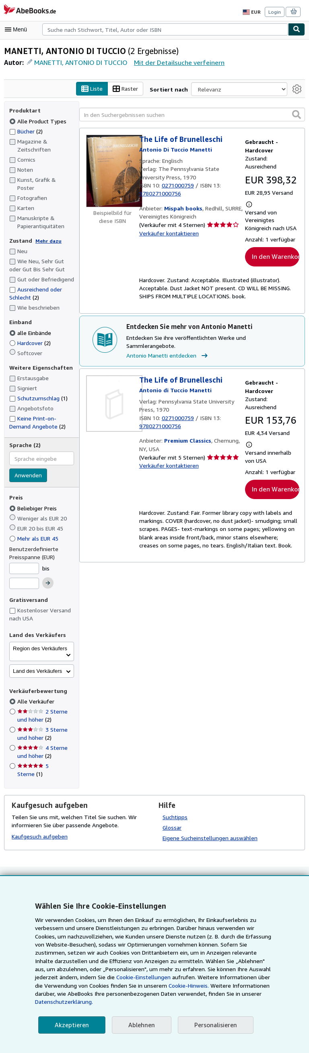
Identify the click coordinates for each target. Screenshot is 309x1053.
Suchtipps (175, 808)
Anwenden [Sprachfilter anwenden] (27, 467)
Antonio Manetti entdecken (166, 356)
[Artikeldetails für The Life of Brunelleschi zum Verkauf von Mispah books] (112, 171)
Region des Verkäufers (40, 640)
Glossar (172, 819)
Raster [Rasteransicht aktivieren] (133, 89)
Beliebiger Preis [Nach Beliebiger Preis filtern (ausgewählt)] (33, 500)
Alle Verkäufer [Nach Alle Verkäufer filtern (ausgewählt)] (35, 693)
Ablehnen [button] (139, 1025)
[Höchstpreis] (24, 575)
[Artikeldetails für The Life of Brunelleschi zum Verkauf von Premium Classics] (112, 404)
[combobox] (165, 29)
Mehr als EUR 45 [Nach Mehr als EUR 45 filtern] (35, 530)
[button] (296, 114)
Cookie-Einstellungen (70, 985)
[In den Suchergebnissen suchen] (192, 115)
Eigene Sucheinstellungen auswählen (209, 829)
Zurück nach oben (154, 874)
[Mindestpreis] (24, 560)
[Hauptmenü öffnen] (17, 29)
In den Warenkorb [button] (275, 264)
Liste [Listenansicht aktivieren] (99, 89)
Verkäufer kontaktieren (167, 233)
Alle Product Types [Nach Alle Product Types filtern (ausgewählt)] (37, 121)
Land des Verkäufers (37, 663)
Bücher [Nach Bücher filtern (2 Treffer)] (26, 131)
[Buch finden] (296, 29)
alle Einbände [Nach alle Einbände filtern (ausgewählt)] (31, 324)
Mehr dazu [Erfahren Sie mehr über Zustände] (46, 232)
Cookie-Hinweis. (111, 994)
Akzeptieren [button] (71, 1025)
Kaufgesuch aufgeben (39, 828)
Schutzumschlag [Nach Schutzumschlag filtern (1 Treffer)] (38, 390)
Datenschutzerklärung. (215, 1002)
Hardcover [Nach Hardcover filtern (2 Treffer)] (30, 334)
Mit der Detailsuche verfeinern (178, 62)
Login (275, 12)
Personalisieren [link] (212, 1025)
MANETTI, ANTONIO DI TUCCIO (81, 62)
